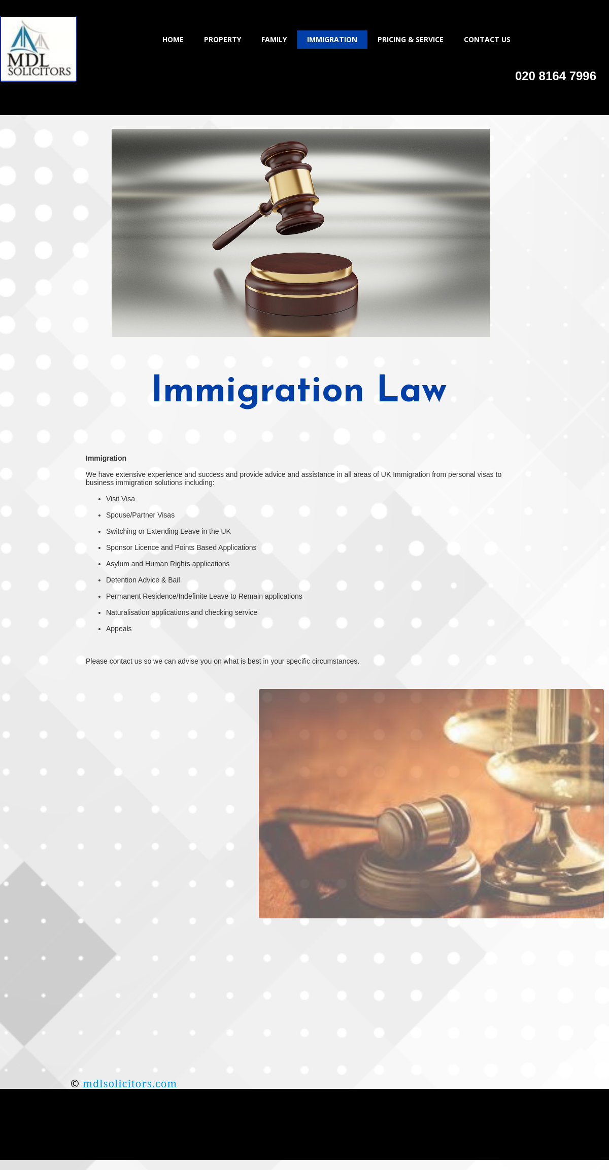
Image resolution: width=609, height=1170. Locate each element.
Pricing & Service (411, 39)
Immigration (332, 39)
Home (173, 39)
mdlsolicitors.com (130, 1083)
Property (222, 39)
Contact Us (487, 39)
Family (274, 39)
